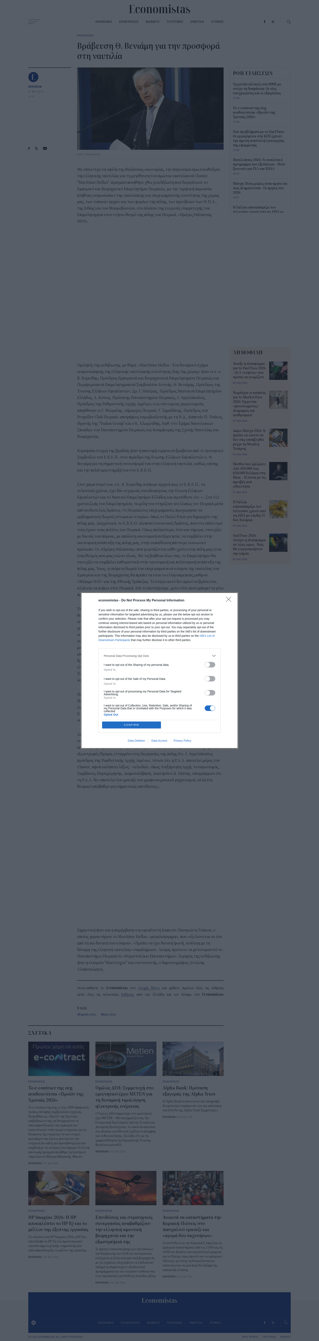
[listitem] (159, 656)
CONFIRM (131, 724)
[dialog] (159, 670)
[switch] (210, 664)
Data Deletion (136, 740)
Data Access (159, 740)
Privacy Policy (182, 740)
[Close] (230, 600)
